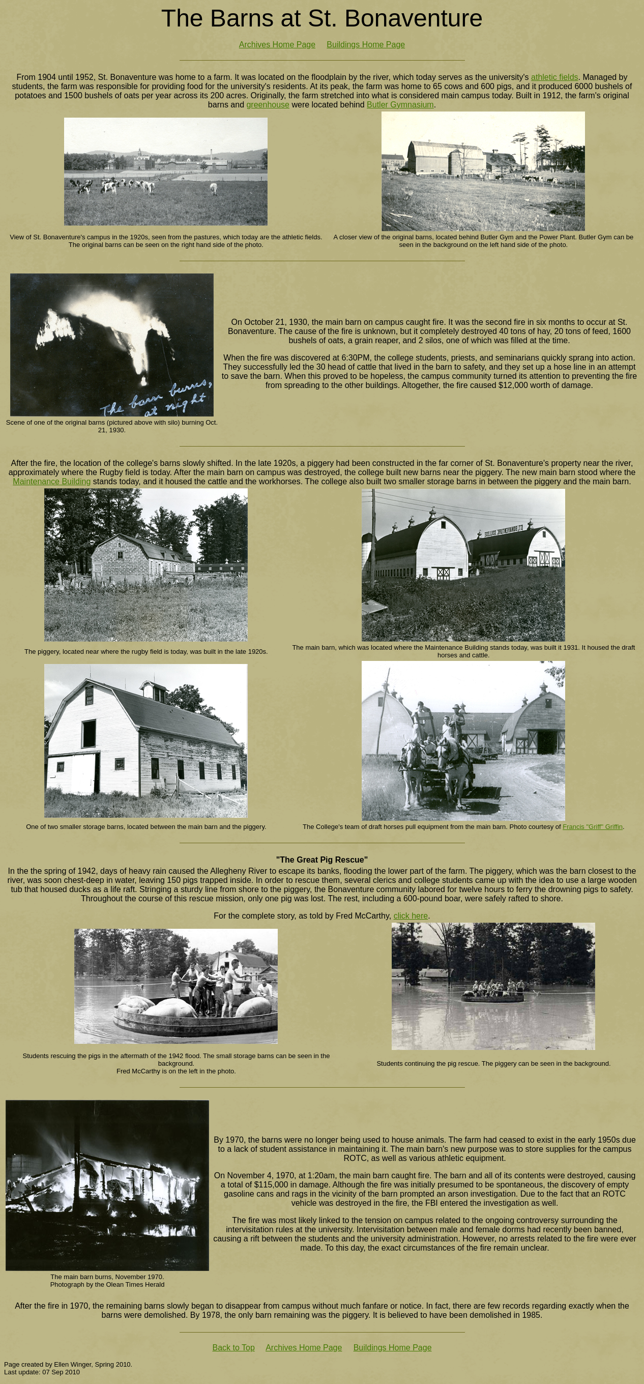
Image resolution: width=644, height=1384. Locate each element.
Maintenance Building (52, 481)
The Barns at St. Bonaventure (322, 18)
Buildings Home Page (366, 44)
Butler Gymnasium (400, 104)
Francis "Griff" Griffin (593, 827)
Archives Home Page (277, 44)
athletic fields (554, 77)
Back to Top (233, 1347)
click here (411, 915)
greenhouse (267, 104)
